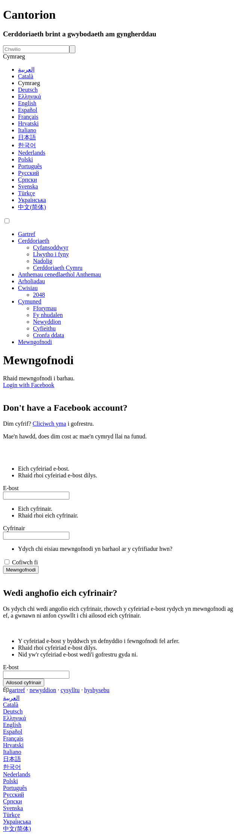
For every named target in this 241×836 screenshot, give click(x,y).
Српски (27, 179)
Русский (28, 173)
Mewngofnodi (21, 570)
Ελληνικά (29, 96)
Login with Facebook (28, 385)
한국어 (27, 145)
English (27, 103)
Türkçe (26, 193)
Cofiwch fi (25, 562)
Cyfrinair (14, 528)
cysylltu (70, 690)
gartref (17, 690)
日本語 (27, 137)
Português (30, 166)
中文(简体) (32, 207)
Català (25, 76)
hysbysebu (96, 690)
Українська (32, 200)
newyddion (43, 690)
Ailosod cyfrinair (23, 682)
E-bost (11, 488)
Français (28, 117)
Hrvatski (28, 123)
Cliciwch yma (49, 423)
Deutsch (27, 90)
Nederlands (31, 153)
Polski (25, 159)
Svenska (28, 186)
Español (27, 110)
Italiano (27, 130)
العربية (26, 69)
